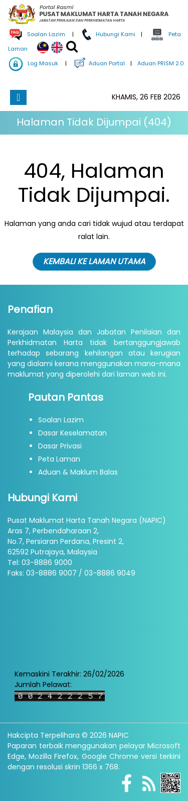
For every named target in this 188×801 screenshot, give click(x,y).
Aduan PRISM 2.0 (160, 63)
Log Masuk (33, 63)
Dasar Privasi (60, 446)
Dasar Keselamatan (72, 433)
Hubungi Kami (107, 34)
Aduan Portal (98, 63)
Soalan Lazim (61, 420)
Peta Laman (59, 459)
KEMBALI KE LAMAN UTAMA (94, 261)
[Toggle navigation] (18, 97)
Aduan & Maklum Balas (78, 472)
